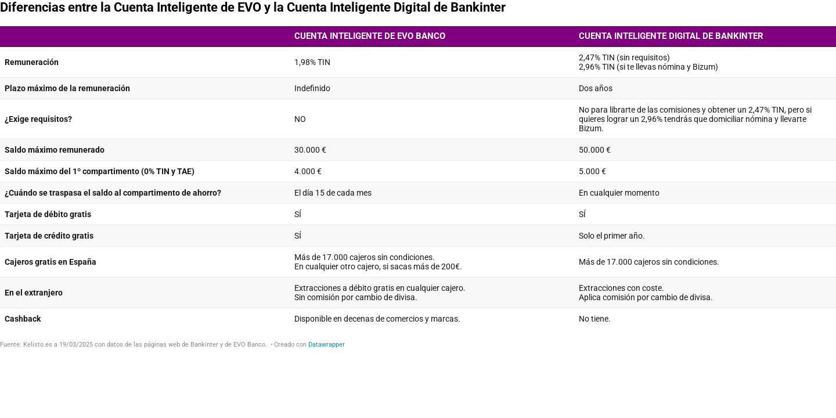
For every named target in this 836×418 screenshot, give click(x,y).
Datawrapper (326, 344)
